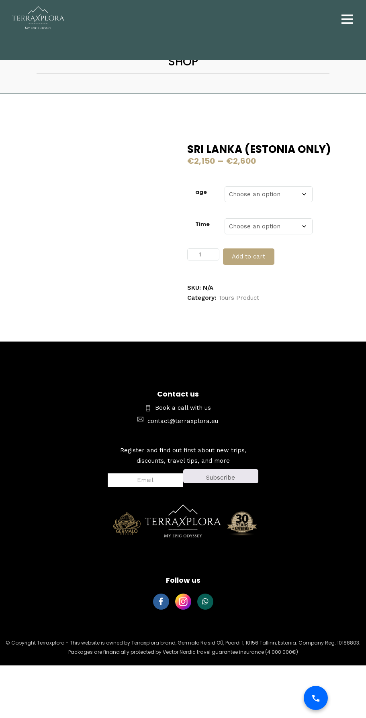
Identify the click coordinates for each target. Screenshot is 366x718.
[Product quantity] (203, 254)
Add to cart (248, 256)
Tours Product (238, 297)
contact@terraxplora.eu (182, 421)
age (201, 192)
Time (202, 224)
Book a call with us (183, 407)
